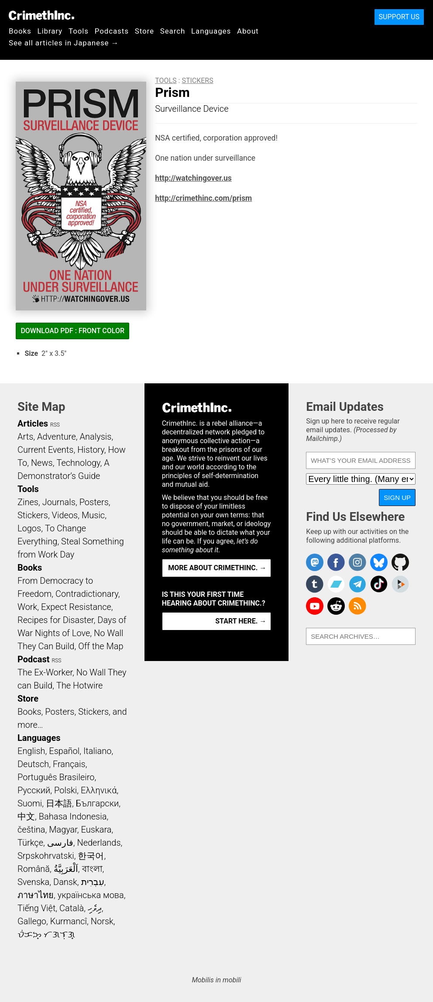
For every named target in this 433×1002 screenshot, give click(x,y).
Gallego (31, 921)
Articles (32, 423)
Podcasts (112, 31)
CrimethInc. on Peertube (400, 584)
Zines (27, 502)
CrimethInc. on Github (400, 562)
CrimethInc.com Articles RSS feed (357, 606)
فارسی (60, 842)
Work (27, 607)
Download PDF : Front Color (72, 331)
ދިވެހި (95, 908)
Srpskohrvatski (45, 855)
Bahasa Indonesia (73, 816)
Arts (25, 436)
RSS (55, 425)
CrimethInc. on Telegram (357, 584)
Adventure (56, 436)
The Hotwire (79, 685)
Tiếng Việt (36, 908)
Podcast (33, 659)
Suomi (29, 803)
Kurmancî (68, 921)
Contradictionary (86, 594)
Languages (211, 31)
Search (172, 31)
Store (144, 31)
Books (20, 31)
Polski (65, 790)
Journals (59, 502)
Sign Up (397, 497)
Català (71, 908)
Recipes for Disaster (55, 620)
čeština (31, 829)
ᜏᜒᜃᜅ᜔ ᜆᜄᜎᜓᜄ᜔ (46, 934)
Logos (29, 528)
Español (64, 751)
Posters (94, 502)
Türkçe (30, 842)
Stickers (197, 80)
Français (69, 764)
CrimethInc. (41, 15)
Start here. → (240, 621)
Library (50, 31)
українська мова (91, 895)
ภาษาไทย (35, 895)
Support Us (399, 17)
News (42, 463)
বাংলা (92, 869)
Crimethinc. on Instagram (357, 562)
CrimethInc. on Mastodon (314, 562)
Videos (65, 515)
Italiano (97, 751)
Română (33, 869)
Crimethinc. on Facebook (336, 562)
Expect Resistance (76, 607)
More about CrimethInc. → (217, 568)
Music (93, 515)
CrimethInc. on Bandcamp (336, 584)
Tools (79, 31)
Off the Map (100, 646)
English (31, 751)
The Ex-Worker (44, 672)
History (90, 449)
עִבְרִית (92, 882)
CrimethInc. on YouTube (314, 606)
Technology (78, 463)
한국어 (91, 855)
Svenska (33, 882)
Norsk (102, 921)
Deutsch (33, 764)
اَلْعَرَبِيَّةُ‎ (66, 869)
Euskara (96, 829)
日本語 (59, 803)
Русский (33, 790)
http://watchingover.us (193, 178)
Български (97, 803)
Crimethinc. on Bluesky (379, 562)
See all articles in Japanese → (64, 42)
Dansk (65, 882)
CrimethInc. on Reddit (336, 606)
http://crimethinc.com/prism (203, 198)
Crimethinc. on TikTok (379, 584)
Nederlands (98, 842)
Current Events (45, 449)
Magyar (63, 829)
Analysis (95, 436)
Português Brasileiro (55, 777)
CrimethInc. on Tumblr (314, 584)
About (248, 31)
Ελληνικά (99, 790)
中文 (26, 816)
